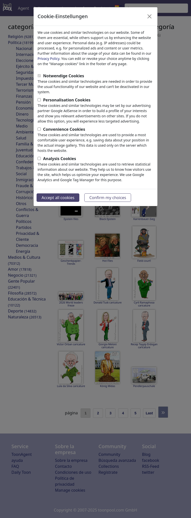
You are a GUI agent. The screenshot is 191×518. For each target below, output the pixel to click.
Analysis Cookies (59, 158)
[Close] (149, 16)
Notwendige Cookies (63, 76)
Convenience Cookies (64, 129)
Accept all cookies (58, 197)
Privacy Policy (48, 58)
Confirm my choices (107, 197)
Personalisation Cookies (67, 100)
